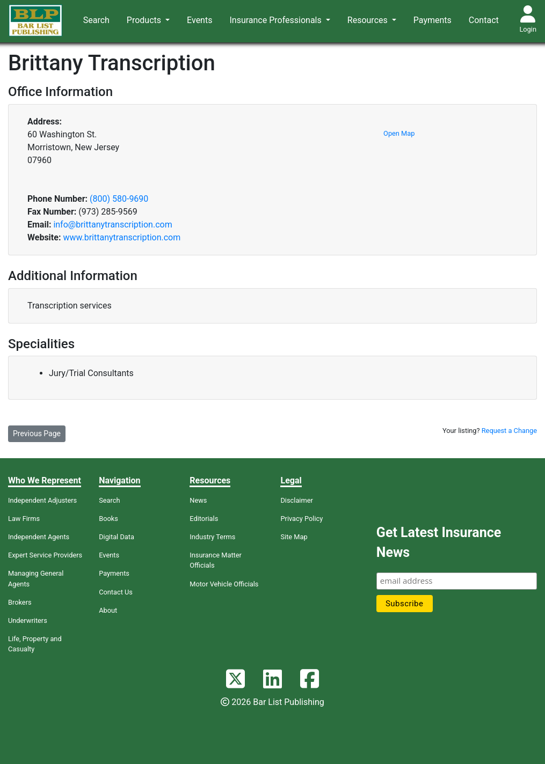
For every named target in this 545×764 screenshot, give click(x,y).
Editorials (204, 519)
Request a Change (509, 431)
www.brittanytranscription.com (121, 237)
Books (108, 519)
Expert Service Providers (45, 555)
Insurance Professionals (276, 20)
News (198, 500)
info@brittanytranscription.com (112, 224)
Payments (432, 20)
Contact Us (116, 592)
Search (96, 20)
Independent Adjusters (42, 500)
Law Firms (24, 519)
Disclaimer (296, 500)
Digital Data (116, 537)
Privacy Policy (301, 519)
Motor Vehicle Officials (224, 584)
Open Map (399, 133)
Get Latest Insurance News (438, 543)
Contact (484, 20)
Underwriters (27, 620)
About (108, 610)
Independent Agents (38, 537)
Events (199, 20)
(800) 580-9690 (119, 199)
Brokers (20, 602)
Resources (368, 20)
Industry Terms (212, 537)
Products (145, 20)
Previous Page (37, 433)
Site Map (293, 537)
